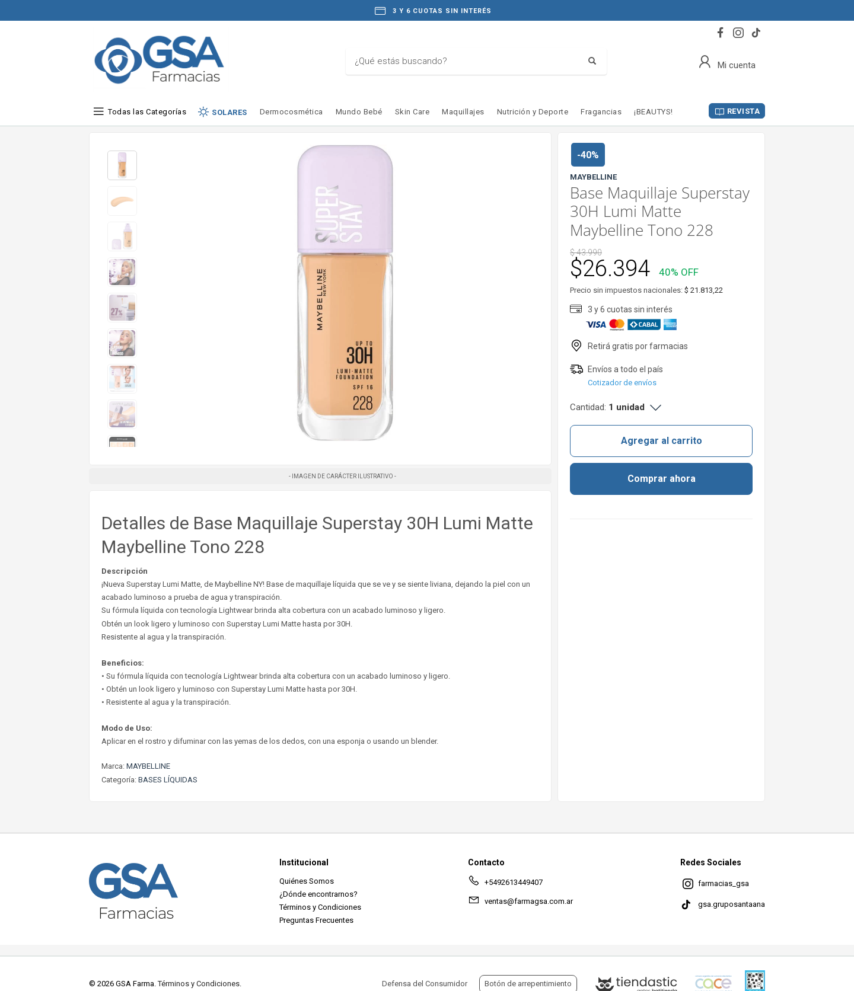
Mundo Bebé (359, 111)
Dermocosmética (291, 111)
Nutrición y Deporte (533, 111)
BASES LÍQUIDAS (167, 779)
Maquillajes (463, 111)
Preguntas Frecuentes (316, 920)
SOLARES (229, 112)
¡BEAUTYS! (653, 111)
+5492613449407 (505, 884)
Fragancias (601, 111)
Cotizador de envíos (622, 382)
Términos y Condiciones (320, 907)
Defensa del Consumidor (424, 983)
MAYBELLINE (148, 766)
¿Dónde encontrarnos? (318, 894)
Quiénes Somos (306, 881)
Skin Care (412, 111)
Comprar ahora (661, 478)
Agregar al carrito (661, 440)
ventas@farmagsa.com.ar (520, 903)
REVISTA (743, 111)
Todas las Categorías (147, 111)
